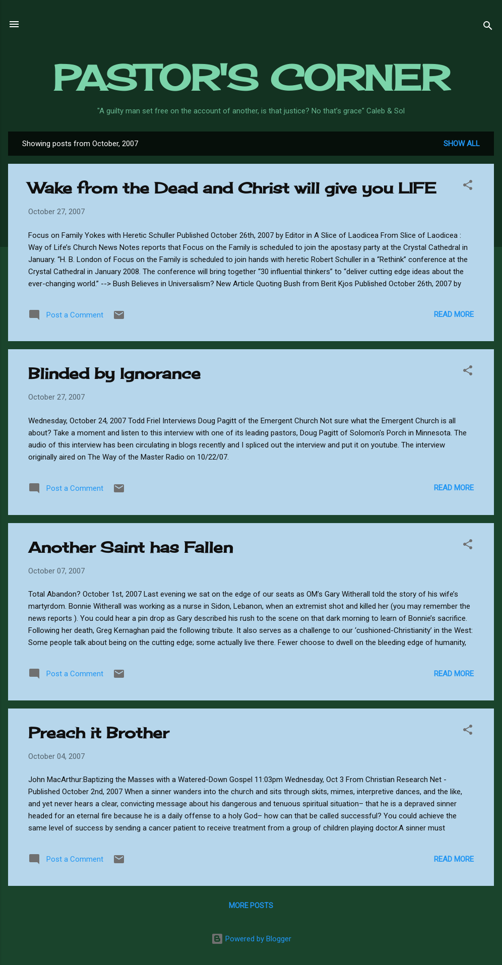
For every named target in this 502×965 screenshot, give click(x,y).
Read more (454, 314)
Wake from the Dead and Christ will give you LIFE (232, 188)
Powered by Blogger (251, 938)
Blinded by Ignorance (114, 373)
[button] (468, 187)
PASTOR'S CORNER (251, 77)
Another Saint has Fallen (130, 547)
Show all (462, 143)
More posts (251, 906)
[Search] (488, 27)
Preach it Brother (98, 733)
